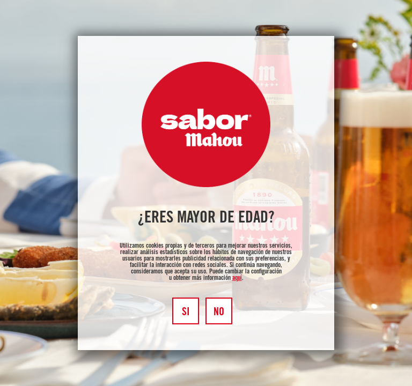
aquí (237, 278)
